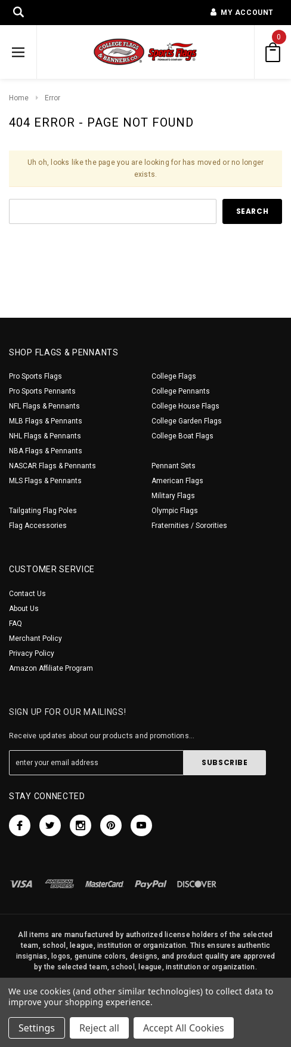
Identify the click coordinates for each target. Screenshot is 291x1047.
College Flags (173, 376)
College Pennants (180, 391)
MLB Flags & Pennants (45, 421)
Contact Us (27, 593)
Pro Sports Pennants (42, 391)
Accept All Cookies (183, 1027)
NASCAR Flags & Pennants (52, 466)
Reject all (99, 1027)
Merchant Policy (35, 638)
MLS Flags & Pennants (45, 481)
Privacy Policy (31, 653)
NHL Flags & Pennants (45, 436)
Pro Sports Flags (35, 376)
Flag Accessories (38, 525)
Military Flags (173, 496)
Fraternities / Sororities (189, 525)
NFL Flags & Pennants (44, 406)
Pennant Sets (173, 466)
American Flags (177, 481)
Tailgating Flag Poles (43, 510)
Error (52, 98)
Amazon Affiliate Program (51, 668)
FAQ (15, 623)
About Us (24, 608)
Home (19, 98)
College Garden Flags (186, 421)
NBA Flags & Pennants (45, 451)
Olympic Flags (174, 510)
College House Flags (185, 406)
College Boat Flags (182, 436)
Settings (36, 1027)
